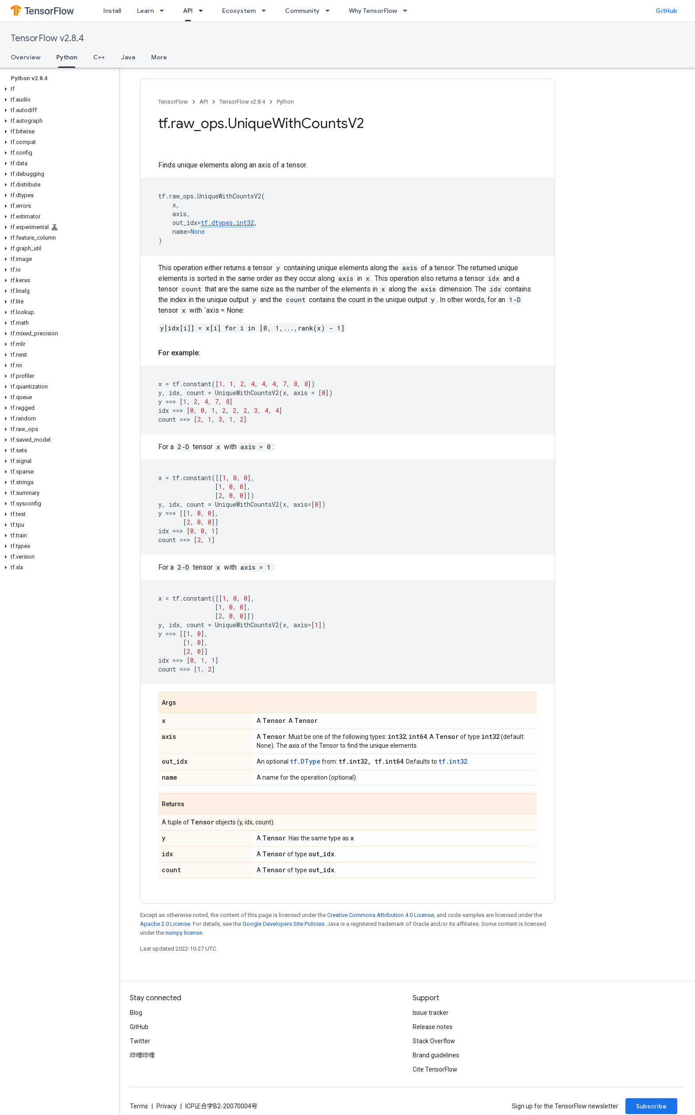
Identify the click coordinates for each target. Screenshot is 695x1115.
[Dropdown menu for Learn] (164, 10)
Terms (139, 1106)
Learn (145, 11)
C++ (99, 57)
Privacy (166, 1106)
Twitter (140, 1041)
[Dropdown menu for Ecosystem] (266, 10)
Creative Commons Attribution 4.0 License (380, 915)
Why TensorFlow (373, 11)
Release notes (433, 1026)
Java (128, 57)
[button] (58, 89)
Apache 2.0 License (165, 924)
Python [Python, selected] (66, 57)
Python (285, 101)
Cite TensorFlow (435, 1069)
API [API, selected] (188, 11)
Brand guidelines (436, 1055)
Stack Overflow (434, 1041)
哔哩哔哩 (142, 1055)
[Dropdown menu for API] (203, 10)
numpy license (183, 932)
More (159, 57)
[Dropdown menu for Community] (330, 10)
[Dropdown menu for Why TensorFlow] (407, 10)
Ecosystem (239, 11)
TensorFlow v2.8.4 (47, 38)
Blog (136, 1012)
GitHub (666, 11)
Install (112, 11)
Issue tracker (431, 1012)
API (203, 101)
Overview (25, 57)
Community (302, 11)
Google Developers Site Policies (283, 924)
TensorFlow (173, 101)
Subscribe (651, 1106)
